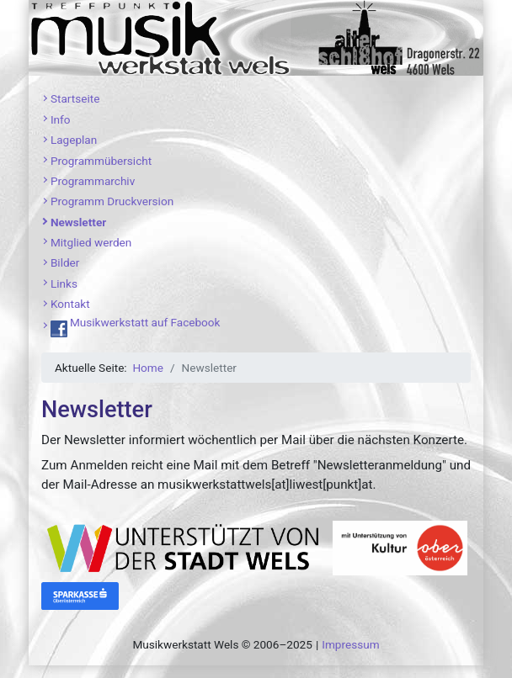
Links (64, 283)
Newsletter (78, 222)
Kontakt (70, 303)
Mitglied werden (91, 242)
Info (61, 119)
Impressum (350, 644)
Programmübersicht (101, 160)
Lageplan (74, 139)
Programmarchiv (93, 181)
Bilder (65, 262)
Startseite (75, 98)
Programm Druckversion (112, 201)
